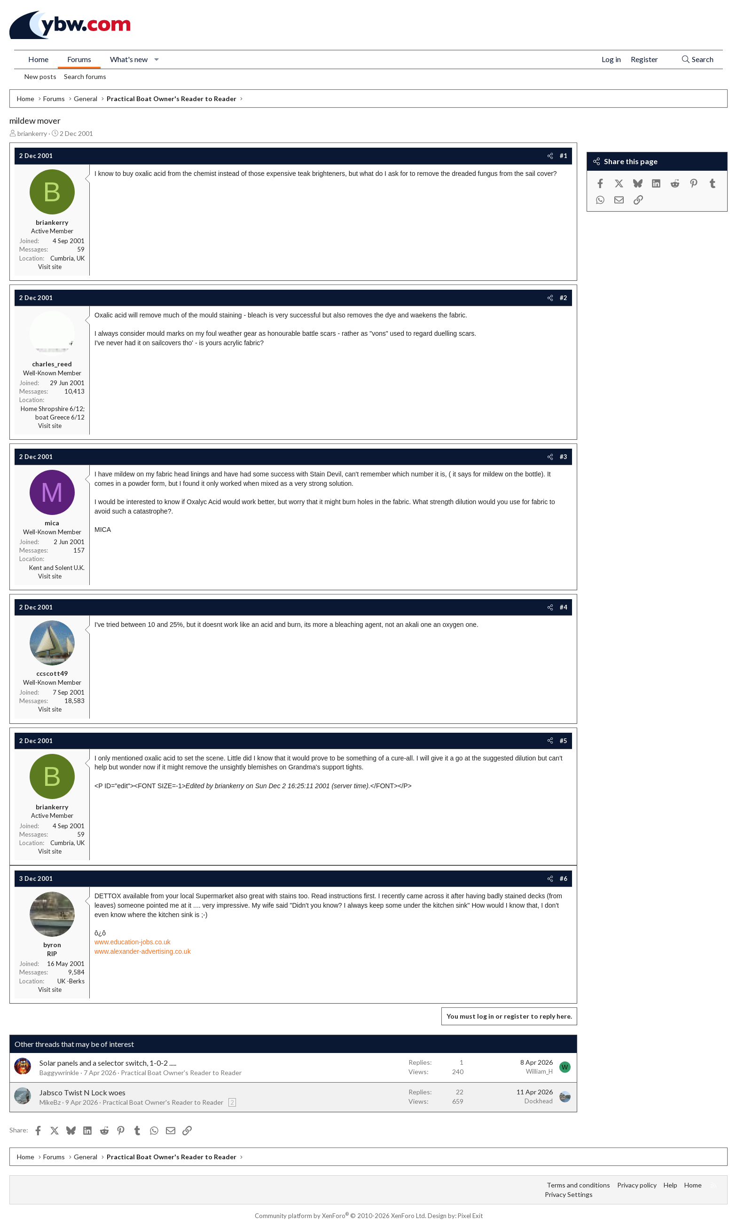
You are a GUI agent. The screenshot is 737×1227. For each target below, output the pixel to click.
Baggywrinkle (59, 1073)
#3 (563, 456)
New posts (40, 76)
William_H (539, 1071)
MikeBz (50, 1102)
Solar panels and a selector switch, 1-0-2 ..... (107, 1062)
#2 (563, 297)
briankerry (32, 133)
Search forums (85, 76)
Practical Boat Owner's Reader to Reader (181, 1073)
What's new (129, 59)
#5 (563, 740)
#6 (563, 878)
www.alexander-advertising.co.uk (142, 951)
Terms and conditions (578, 1185)
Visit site (50, 266)
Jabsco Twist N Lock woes (82, 1092)
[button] (157, 59)
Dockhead (539, 1101)
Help (670, 1185)
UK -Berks (71, 981)
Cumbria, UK (67, 258)
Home (38, 59)
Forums (79, 59)
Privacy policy (637, 1185)
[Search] (697, 59)
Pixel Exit (470, 1215)
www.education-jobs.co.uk (132, 942)
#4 (563, 607)
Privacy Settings (569, 1194)
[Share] (550, 155)
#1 (563, 155)
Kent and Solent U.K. (57, 567)
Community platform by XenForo (340, 1215)
